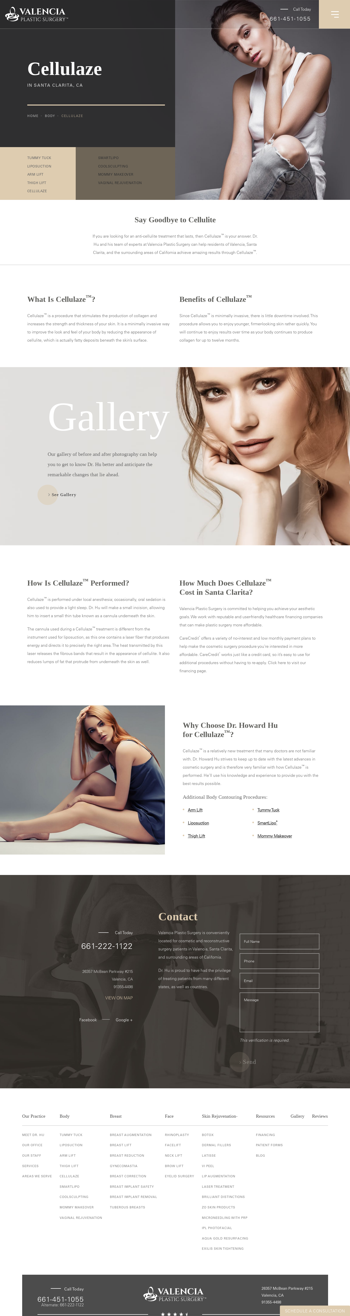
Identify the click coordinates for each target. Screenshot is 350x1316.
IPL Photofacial (217, 1228)
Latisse (209, 1155)
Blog (260, 1155)
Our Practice (33, 1116)
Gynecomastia (124, 1166)
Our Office (32, 1145)
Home (32, 116)
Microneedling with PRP (225, 1218)
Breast (116, 1116)
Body (50, 116)
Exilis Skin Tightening (223, 1248)
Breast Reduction (127, 1155)
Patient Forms (269, 1145)
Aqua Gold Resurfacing (225, 1238)
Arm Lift (35, 174)
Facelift (173, 1145)
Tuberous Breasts (127, 1207)
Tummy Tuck (39, 158)
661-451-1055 (290, 18)
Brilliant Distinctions (223, 1197)
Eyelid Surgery (179, 1176)
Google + (124, 1020)
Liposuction (39, 166)
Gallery (297, 1116)
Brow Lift (174, 1166)
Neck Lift (173, 1155)
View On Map (119, 997)
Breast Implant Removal (133, 1197)
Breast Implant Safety (132, 1186)
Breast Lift (121, 1145)
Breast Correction (128, 1176)
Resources (265, 1116)
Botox (208, 1135)
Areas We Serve (37, 1176)
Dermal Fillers (216, 1145)
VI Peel (208, 1166)
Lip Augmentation (218, 1176)
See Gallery (64, 494)
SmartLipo (267, 822)
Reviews (320, 1116)
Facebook (88, 1020)
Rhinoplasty (177, 1135)
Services (30, 1166)
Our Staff (31, 1155)
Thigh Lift (36, 182)
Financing (265, 1135)
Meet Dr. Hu (33, 1135)
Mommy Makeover (274, 835)
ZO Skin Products (218, 1207)
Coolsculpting (74, 1197)
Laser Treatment (218, 1186)
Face (169, 1116)
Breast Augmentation (131, 1135)
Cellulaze (72, 116)
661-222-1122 (107, 946)
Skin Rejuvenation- (220, 1116)
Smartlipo (70, 1186)
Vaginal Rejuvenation (81, 1218)
